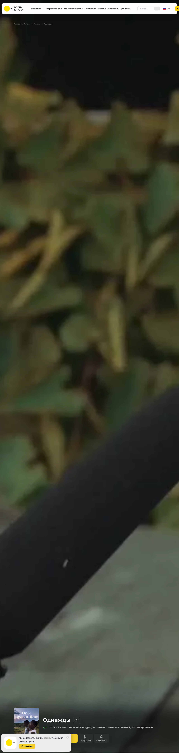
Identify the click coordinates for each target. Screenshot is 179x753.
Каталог (36, 8)
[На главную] (15, 8)
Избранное (86, 740)
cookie (47, 738)
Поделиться (101, 740)
